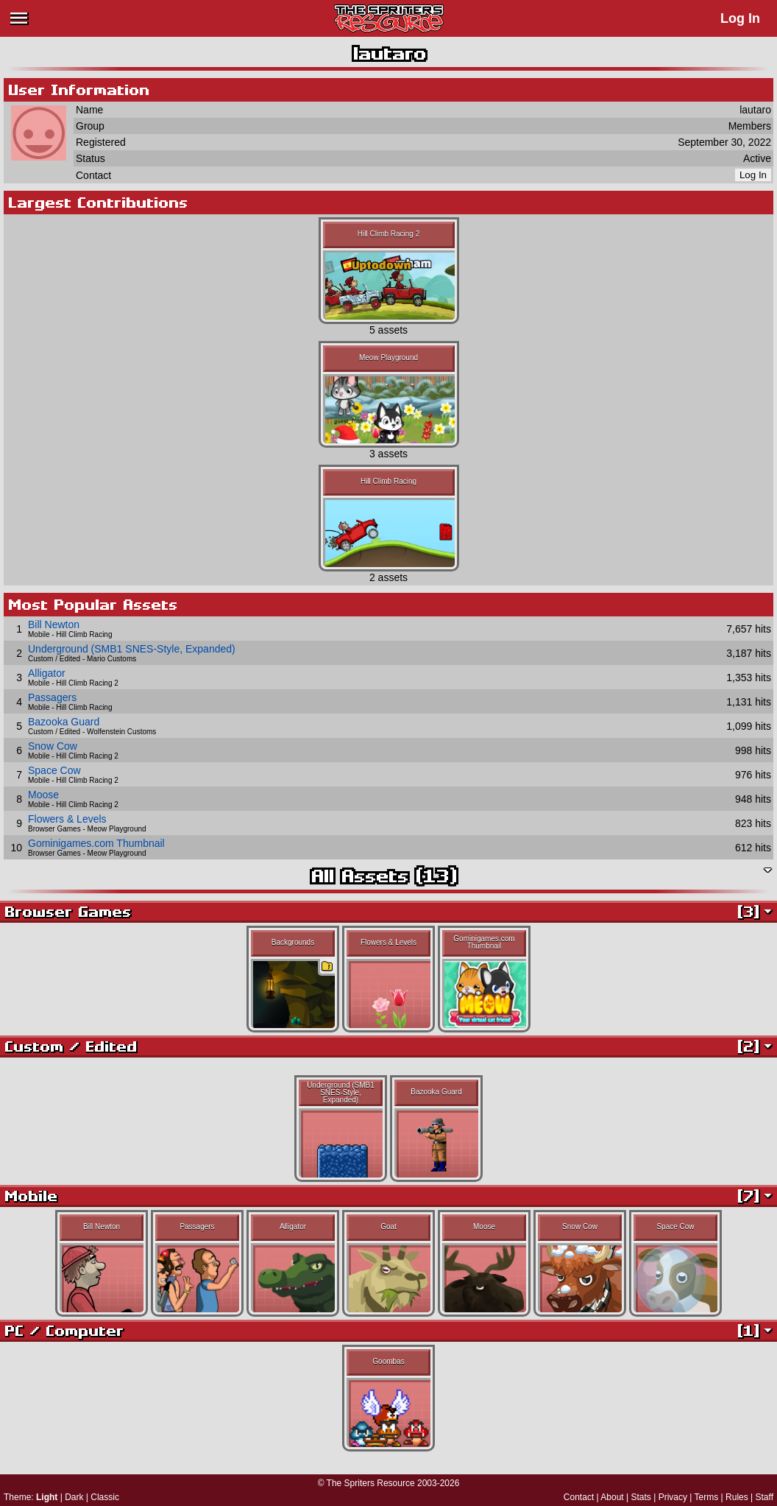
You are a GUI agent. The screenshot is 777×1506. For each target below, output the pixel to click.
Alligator (46, 673)
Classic (105, 1497)
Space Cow (54, 770)
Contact (579, 1497)
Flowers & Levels (67, 819)
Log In (740, 18)
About (611, 1497)
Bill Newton (53, 624)
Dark (74, 1497)
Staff (764, 1497)
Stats (641, 1497)
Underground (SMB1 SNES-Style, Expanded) (131, 649)
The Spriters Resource (371, 1483)
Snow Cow (52, 746)
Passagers (52, 697)
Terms (707, 1497)
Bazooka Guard (63, 722)
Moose (43, 794)
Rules (736, 1497)
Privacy (673, 1497)
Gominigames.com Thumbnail (96, 843)
